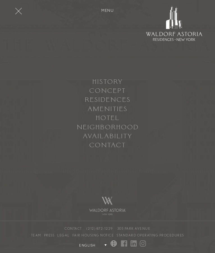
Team (36, 235)
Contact (107, 145)
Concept (107, 91)
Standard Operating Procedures (150, 235)
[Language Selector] (89, 245)
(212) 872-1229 (99, 228)
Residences (108, 100)
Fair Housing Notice (93, 235)
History (107, 82)
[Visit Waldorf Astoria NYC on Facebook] (124, 243)
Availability (107, 136)
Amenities (107, 109)
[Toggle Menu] (18, 11)
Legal (63, 235)
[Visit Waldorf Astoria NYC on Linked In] (134, 243)
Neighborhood (108, 127)
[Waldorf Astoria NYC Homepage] (174, 24)
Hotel (108, 118)
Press (49, 235)
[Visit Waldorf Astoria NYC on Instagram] (143, 243)
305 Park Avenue (134, 228)
